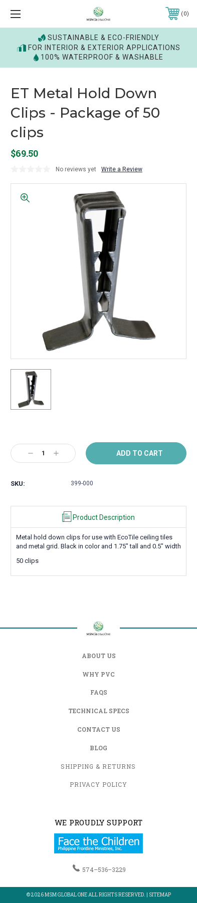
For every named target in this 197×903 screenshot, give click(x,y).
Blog (98, 748)
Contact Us (98, 729)
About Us (99, 656)
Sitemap (160, 894)
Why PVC (98, 674)
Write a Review (121, 169)
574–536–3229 (104, 869)
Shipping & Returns (98, 766)
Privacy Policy (98, 784)
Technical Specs (98, 711)
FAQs (98, 692)
